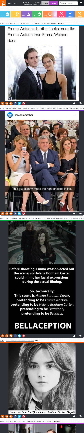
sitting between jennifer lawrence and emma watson (58, 108)
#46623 (2, 341)
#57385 (2, 108)
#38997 (2, 421)
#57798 (2, 23)
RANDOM (79, 14)
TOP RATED (61, 14)
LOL (37, 14)
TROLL (48, 14)
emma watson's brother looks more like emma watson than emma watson (31, 23)
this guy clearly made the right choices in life (22, 108)
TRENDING (70, 14)
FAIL (26, 14)
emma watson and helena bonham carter (20, 341)
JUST (13, 3)
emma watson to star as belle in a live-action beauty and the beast (29, 421)
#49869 (2, 218)
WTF (15, 14)
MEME (5, 14)
